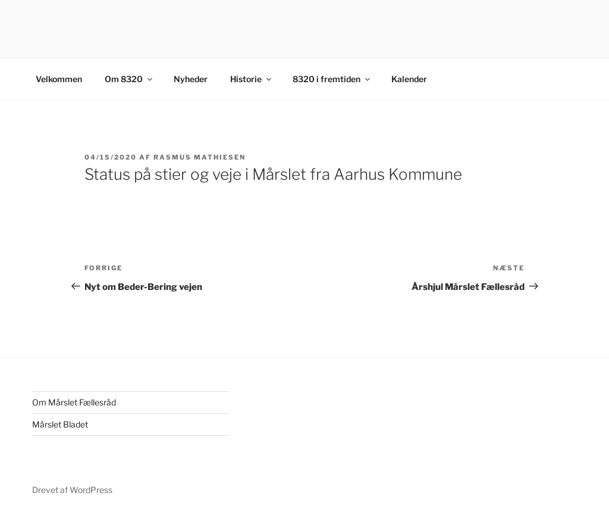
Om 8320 (129, 79)
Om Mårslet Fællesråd (74, 402)
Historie (251, 79)
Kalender (409, 79)
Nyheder (191, 79)
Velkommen (59, 79)
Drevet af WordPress (72, 490)
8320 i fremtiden (332, 79)
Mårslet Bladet (60, 424)
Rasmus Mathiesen (199, 157)
